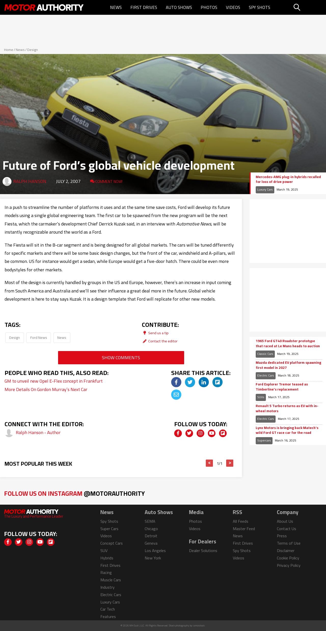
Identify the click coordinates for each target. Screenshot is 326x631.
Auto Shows (179, 7)
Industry (107, 587)
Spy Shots (259, 7)
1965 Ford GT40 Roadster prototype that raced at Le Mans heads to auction (288, 343)
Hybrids (106, 558)
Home (8, 49)
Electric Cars (265, 375)
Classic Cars (265, 354)
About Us (285, 521)
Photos (209, 7)
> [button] (229, 463)
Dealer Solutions (203, 550)
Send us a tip (155, 332)
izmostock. (199, 625)
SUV (103, 550)
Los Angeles (155, 550)
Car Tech (107, 609)
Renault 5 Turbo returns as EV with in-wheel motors (287, 408)
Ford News (38, 337)
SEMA (150, 521)
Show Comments (121, 357)
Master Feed (244, 528)
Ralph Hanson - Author (38, 432)
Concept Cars (111, 543)
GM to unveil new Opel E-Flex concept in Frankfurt (54, 381)
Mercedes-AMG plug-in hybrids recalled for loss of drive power (288, 179)
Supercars (264, 440)
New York (153, 558)
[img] (176, 382)
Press (282, 536)
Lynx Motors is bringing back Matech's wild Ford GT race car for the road (287, 430)
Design (32, 49)
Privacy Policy (289, 565)
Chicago (151, 528)
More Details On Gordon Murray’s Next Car (46, 389)
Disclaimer (285, 550)
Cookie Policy (288, 558)
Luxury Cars (265, 189)
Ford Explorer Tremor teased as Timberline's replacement (282, 387)
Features (108, 616)
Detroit (151, 536)
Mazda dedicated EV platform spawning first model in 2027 (288, 365)
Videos (233, 7)
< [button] (209, 463)
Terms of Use (289, 543)
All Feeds (240, 521)
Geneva (151, 543)
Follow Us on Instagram (74, 493)
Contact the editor (160, 341)
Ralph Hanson (29, 181)
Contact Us (286, 528)
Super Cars (109, 528)
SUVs (260, 397)
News (116, 7)
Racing (106, 572)
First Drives (143, 7)
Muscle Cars (110, 580)
